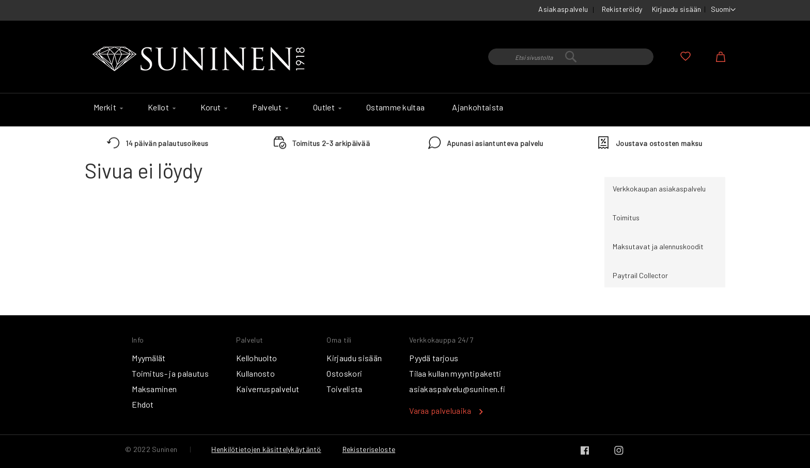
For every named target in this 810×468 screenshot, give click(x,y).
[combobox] (570, 57)
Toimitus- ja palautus (170, 373)
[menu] (405, 110)
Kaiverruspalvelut (267, 389)
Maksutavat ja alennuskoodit (658, 246)
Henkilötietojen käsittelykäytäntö (266, 449)
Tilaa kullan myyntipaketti (455, 373)
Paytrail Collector (640, 275)
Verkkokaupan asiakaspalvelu (659, 188)
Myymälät (149, 358)
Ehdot (143, 404)
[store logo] (201, 59)
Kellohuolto (256, 358)
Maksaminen (154, 389)
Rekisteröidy (622, 9)
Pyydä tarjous (433, 358)
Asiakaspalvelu (563, 9)
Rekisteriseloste (368, 449)
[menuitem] (107, 107)
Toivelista (344, 389)
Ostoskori (344, 373)
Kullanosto (255, 373)
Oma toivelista (685, 56)
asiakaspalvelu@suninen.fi (457, 389)
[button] (723, 9)
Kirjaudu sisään (677, 9)
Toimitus (626, 217)
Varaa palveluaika (440, 410)
